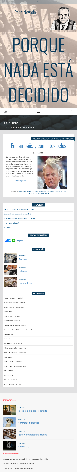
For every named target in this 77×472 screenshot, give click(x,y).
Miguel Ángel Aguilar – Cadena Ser (15, 348)
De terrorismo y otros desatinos (28, 422)
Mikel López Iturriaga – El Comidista (15, 352)
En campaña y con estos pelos (38, 145)
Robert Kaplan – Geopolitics (12, 361)
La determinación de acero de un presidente (17, 214)
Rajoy (32, 193)
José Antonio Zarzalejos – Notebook (15, 325)
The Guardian (8, 375)
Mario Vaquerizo (36, 191)
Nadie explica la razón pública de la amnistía (32, 410)
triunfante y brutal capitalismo (42, 193)
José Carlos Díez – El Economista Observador (18, 330)
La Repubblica (8, 334)
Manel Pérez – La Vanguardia (13, 343)
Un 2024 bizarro (23, 446)
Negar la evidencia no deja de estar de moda (32, 434)
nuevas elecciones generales (47, 191)
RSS (38, 2)
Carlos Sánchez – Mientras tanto (14, 307)
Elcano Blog (8, 311)
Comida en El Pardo (25, 282)
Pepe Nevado (25, 12)
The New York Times (10, 380)
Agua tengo (23, 259)
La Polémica (36, 138)
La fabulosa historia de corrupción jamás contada (19, 209)
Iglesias (29, 191)
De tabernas (23, 270)
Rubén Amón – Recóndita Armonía (15, 366)
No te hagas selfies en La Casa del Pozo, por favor (20, 218)
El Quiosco (7, 227)
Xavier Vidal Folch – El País (12, 384)
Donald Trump (22, 191)
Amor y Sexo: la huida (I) (11, 223)
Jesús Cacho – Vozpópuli (12, 316)
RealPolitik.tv (8, 357)
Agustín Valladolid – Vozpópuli (13, 298)
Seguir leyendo (21, 181)
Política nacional (67, 138)
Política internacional (51, 138)
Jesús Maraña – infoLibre (12, 321)
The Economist (8, 371)
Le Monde (7, 339)
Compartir (19, 241)
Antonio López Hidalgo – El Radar (14, 302)
